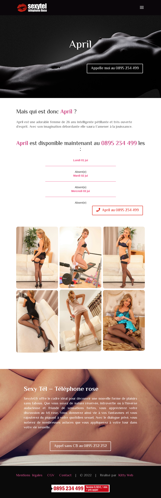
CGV (50, 475)
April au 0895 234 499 (117, 210)
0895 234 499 (119, 143)
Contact (65, 475)
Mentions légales (29, 475)
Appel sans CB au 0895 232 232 (80, 446)
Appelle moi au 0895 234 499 (115, 68)
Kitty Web (125, 475)
